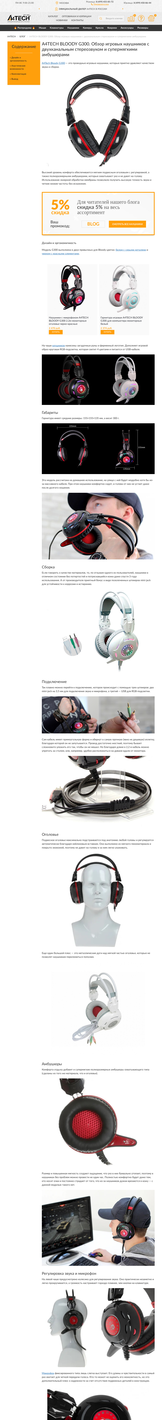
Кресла (100, 28)
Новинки (62, 20)
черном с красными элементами (60, 253)
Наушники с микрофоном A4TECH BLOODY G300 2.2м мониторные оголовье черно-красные (68, 320)
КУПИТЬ (56, 332)
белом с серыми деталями (131, 250)
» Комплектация (18, 74)
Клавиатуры (57, 28)
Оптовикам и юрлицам (76, 16)
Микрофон (48, 1373)
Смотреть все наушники (127, 224)
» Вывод (14, 79)
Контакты (77, 20)
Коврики (112, 28)
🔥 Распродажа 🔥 (24, 28)
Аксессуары (127, 28)
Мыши (42, 28)
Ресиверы (142, 28)
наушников (58, 345)
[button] (100, 4)
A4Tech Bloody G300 (53, 63)
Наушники (73, 28)
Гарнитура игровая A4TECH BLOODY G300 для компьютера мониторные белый (122, 320)
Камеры (87, 28)
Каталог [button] (53, 16)
